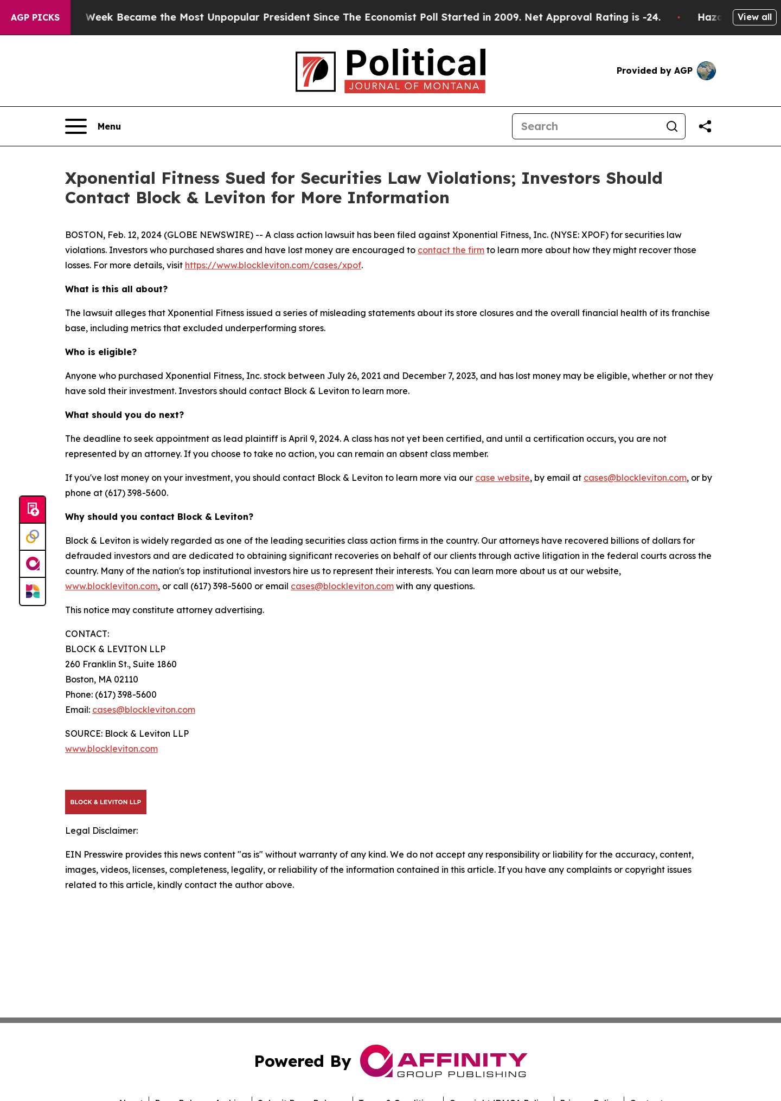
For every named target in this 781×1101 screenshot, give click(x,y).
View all (755, 16)
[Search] (586, 126)
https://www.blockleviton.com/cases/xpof (273, 265)
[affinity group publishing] (32, 564)
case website (502, 477)
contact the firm (451, 249)
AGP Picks (35, 17)
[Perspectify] (32, 537)
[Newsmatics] (32, 591)
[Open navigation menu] (93, 126)
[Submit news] (32, 510)
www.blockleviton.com (111, 586)
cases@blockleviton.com (635, 477)
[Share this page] (705, 126)
